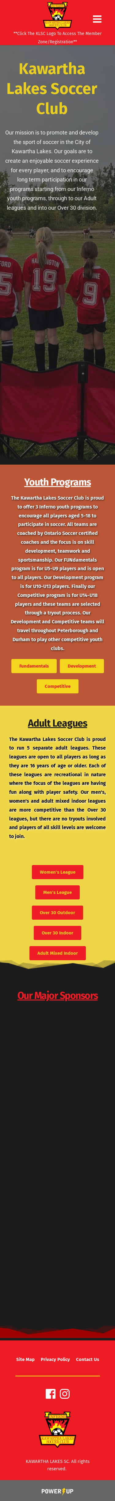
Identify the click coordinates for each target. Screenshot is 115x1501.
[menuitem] (25, 1359)
